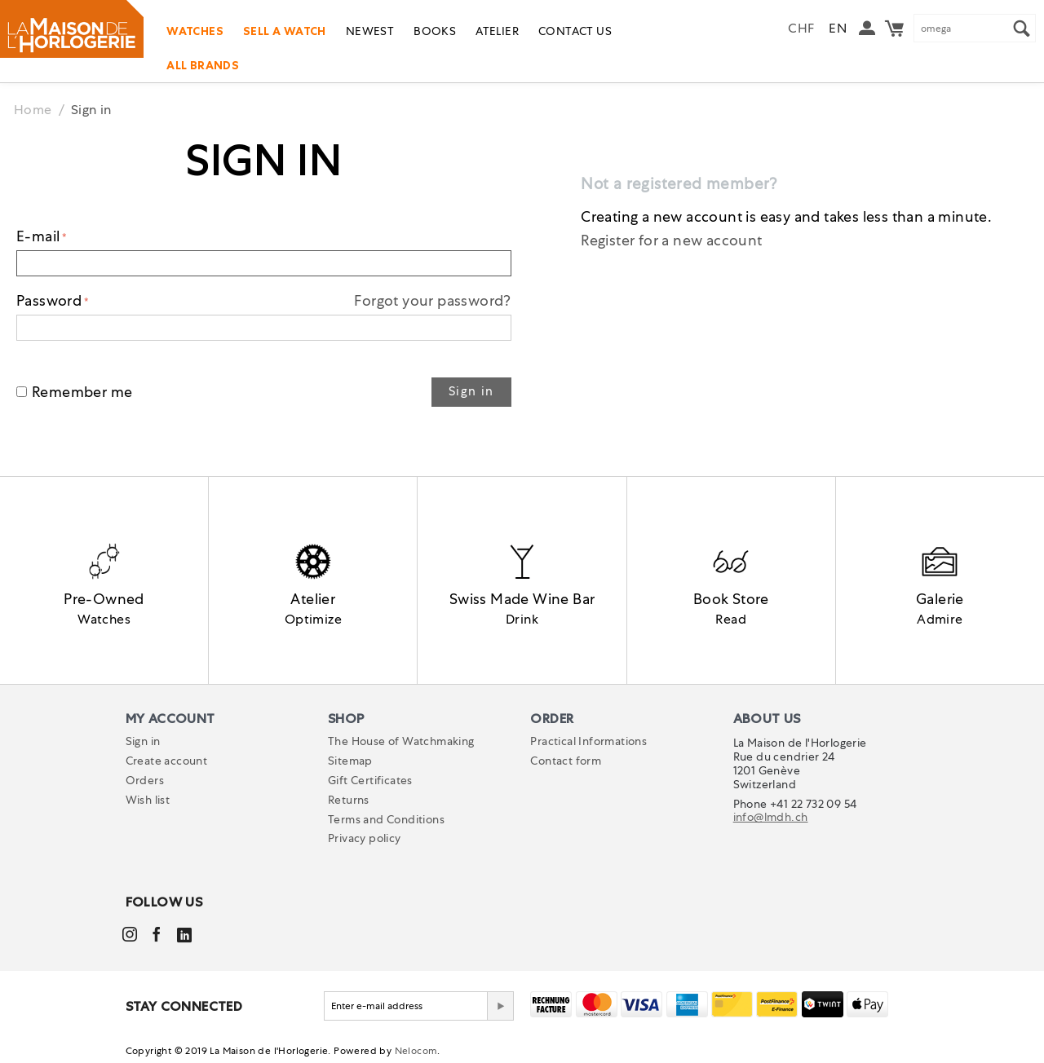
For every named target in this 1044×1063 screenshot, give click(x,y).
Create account (167, 761)
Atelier (497, 31)
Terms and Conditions (386, 819)
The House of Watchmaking (401, 741)
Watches (194, 31)
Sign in (471, 391)
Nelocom (416, 1051)
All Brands (202, 65)
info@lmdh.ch (770, 817)
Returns (348, 800)
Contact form (565, 761)
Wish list (148, 800)
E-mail (38, 236)
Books (435, 31)
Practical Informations (588, 741)
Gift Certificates (370, 781)
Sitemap (350, 761)
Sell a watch (284, 31)
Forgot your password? (432, 300)
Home (33, 109)
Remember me (74, 391)
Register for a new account (671, 240)
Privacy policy (364, 838)
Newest (370, 31)
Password (49, 300)
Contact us (575, 31)
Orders (145, 781)
